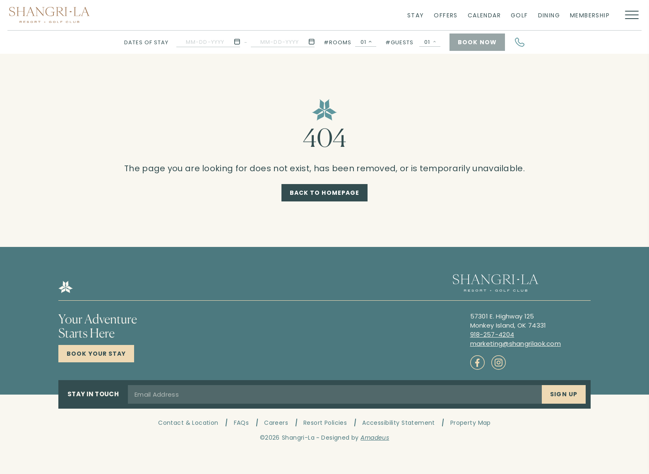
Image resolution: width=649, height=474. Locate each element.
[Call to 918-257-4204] (492, 334)
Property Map (470, 423)
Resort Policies (325, 423)
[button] (208, 42)
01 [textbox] (363, 42)
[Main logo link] (49, 15)
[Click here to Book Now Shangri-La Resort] (96, 353)
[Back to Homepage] (324, 192)
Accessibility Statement (398, 423)
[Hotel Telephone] (520, 42)
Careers (276, 423)
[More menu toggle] (632, 15)
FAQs (241, 423)
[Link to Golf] (519, 15)
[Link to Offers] (445, 15)
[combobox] (365, 42)
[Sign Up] (564, 394)
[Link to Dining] (549, 15)
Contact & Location (188, 423)
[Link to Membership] (590, 15)
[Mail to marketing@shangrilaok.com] (515, 343)
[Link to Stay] (415, 15)
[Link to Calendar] (484, 15)
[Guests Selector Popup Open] (429, 42)
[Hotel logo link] (65, 290)
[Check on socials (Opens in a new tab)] (477, 362)
